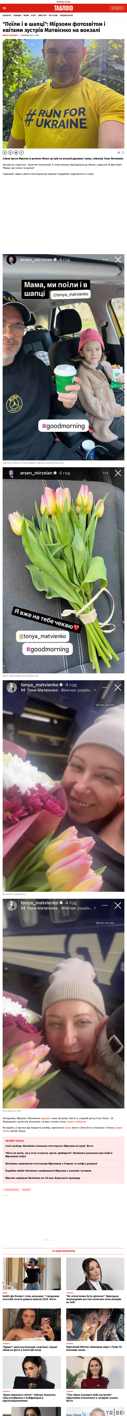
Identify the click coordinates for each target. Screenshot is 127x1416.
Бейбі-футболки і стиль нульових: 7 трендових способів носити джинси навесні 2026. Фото (31, 1298)
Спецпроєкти (66, 15)
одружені (46, 1118)
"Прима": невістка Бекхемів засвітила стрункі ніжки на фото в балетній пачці (30, 1349)
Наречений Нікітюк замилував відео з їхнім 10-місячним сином (94, 1348)
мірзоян (26, 1190)
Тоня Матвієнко (11, 1190)
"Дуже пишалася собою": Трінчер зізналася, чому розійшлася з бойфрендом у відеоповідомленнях (29, 1397)
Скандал (17, 15)
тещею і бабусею (76, 1121)
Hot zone (53, 15)
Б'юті (33, 15)
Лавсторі (42, 15)
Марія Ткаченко (10, 35)
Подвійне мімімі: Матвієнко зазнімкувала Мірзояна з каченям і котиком (48, 1170)
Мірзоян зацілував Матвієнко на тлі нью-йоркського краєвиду (42, 1178)
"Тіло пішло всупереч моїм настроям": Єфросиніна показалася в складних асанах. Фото (92, 1397)
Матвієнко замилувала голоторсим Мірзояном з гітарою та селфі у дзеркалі (51, 1163)
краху (68, 1127)
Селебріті (6, 15)
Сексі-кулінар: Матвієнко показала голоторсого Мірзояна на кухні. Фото (49, 1145)
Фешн (26, 15)
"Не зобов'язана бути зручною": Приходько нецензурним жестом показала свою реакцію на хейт (93, 1299)
